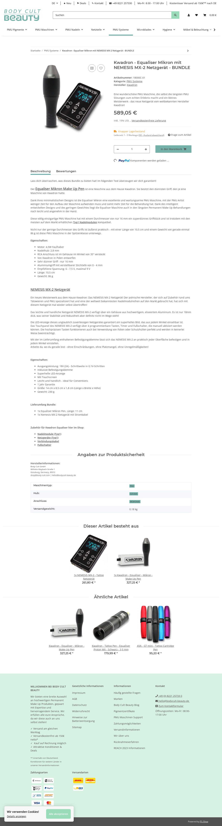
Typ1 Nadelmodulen (85, 222)
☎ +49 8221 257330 (120, 3)
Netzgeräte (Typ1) (47, 437)
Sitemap (77, 727)
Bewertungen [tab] (66, 171)
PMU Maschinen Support (128, 717)
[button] (189, 15)
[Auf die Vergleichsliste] (92, 68)
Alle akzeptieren (58, 814)
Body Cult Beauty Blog (126, 705)
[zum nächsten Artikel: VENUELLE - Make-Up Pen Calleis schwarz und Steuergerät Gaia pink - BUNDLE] (187, 50)
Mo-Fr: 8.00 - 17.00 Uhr (151, 3)
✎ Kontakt (97, 3)
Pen (132, 486)
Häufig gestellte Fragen (127, 692)
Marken (118, 699)
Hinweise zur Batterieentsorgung (83, 719)
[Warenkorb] (209, 15)
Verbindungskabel (48, 441)
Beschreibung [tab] (41, 171)
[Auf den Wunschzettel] (101, 68)
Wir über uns (121, 735)
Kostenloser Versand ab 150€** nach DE (193, 3)
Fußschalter (44, 445)
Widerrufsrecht (81, 711)
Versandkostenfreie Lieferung (149, 120)
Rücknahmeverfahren (126, 742)
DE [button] (53, 3)
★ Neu (67, 3)
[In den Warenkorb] (173, 149)
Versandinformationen (127, 729)
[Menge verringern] (118, 149)
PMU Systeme (134, 81)
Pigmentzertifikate (124, 711)
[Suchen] (112, 15)
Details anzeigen (16, 816)
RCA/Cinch (135, 501)
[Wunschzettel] (196, 15)
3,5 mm (133, 494)
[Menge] (131, 149)
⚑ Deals (81, 3)
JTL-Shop (204, 821)
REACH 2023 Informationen (129, 748)
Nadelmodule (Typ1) (49, 434)
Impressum (78, 692)
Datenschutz (79, 705)
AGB (74, 699)
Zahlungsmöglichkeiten (127, 723)
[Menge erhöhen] (146, 149)
